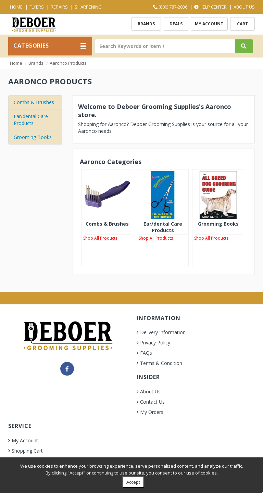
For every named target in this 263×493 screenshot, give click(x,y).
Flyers (36, 7)
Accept (133, 482)
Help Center (210, 7)
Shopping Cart (27, 450)
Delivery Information (163, 332)
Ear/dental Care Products (31, 119)
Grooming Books (33, 137)
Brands (146, 24)
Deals (176, 24)
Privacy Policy (155, 342)
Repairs (59, 7)
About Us (244, 7)
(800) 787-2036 (170, 7)
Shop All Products (100, 238)
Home (16, 7)
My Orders (151, 412)
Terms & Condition (161, 363)
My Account (209, 24)
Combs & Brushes (34, 102)
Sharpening (88, 7)
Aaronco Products (68, 63)
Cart (242, 24)
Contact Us (152, 402)
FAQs (146, 353)
